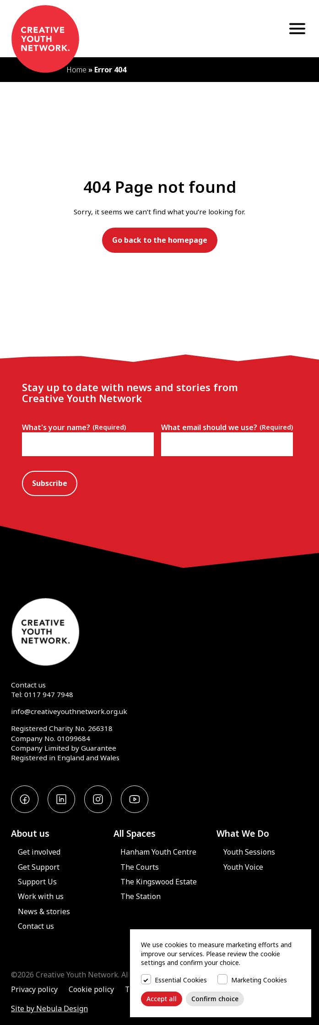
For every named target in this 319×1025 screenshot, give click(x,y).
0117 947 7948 (48, 694)
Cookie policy (91, 989)
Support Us (37, 882)
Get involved (39, 852)
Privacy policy (34, 989)
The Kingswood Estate (158, 882)
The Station (140, 896)
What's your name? (74, 427)
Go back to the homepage (159, 240)
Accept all (161, 998)
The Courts (139, 867)
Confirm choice (214, 998)
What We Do (242, 833)
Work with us (41, 896)
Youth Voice (243, 867)
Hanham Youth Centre (158, 852)
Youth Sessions (249, 852)
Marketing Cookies (259, 980)
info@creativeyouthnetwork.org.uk (69, 711)
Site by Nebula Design (49, 1008)
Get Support (38, 867)
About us (30, 833)
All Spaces (135, 833)
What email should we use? (227, 427)
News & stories (44, 911)
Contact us (28, 684)
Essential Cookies (181, 980)
